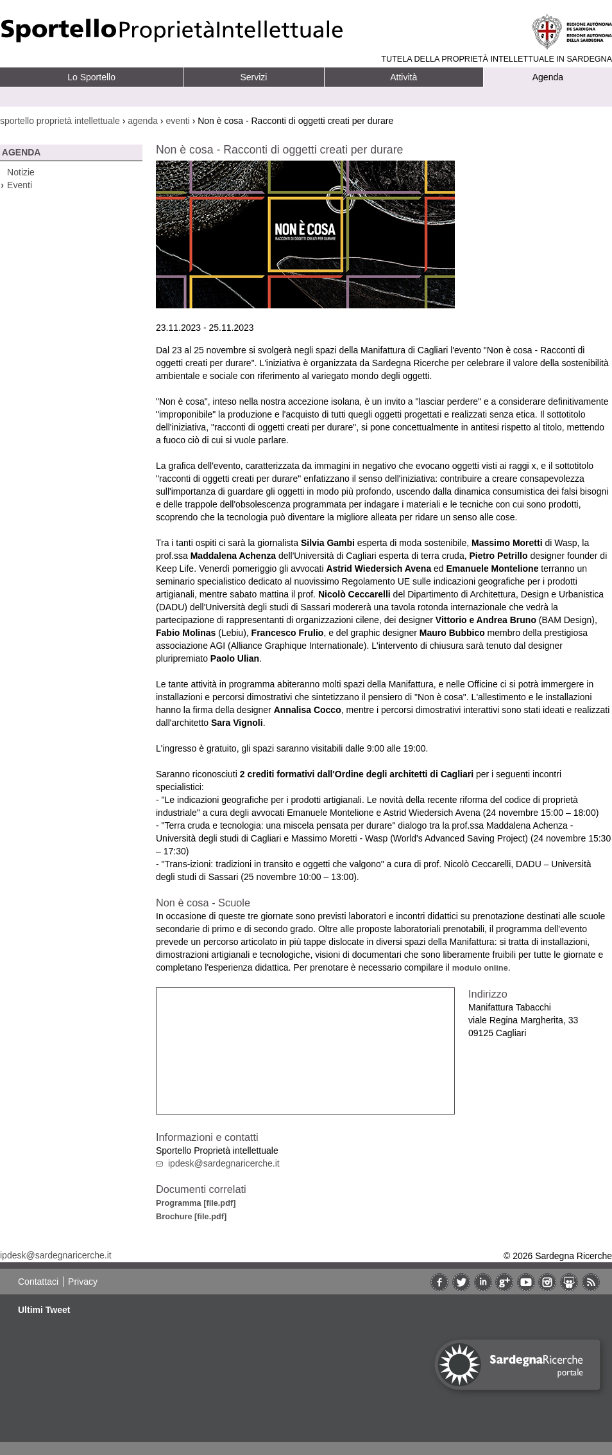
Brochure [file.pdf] (191, 1216)
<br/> (305, 1051)
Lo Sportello (91, 77)
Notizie (21, 172)
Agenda (547, 77)
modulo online (480, 968)
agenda (143, 121)
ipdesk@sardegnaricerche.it (224, 1163)
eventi (177, 121)
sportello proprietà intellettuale (60, 121)
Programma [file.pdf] (195, 1203)
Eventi (19, 185)
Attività (403, 77)
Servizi (253, 77)
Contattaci (38, 1281)
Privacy (83, 1281)
